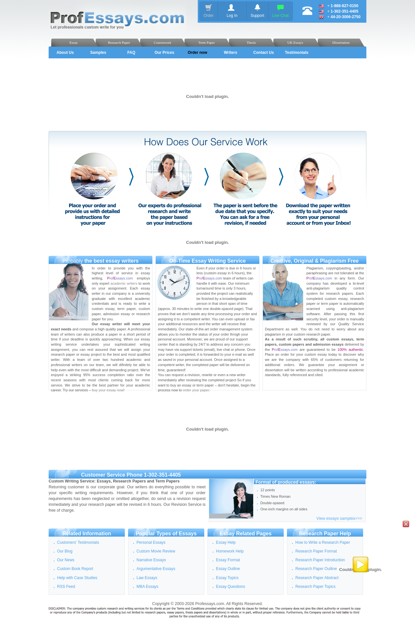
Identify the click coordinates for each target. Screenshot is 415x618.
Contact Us (263, 52)
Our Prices (164, 52)
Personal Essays (150, 542)
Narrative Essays (151, 560)
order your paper (196, 390)
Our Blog (64, 551)
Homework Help (229, 551)
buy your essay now (108, 390)
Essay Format (228, 560)
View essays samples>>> (339, 518)
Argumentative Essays (155, 568)
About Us (65, 52)
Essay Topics (227, 578)
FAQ (131, 52)
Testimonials (296, 52)
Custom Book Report (75, 568)
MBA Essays (147, 586)
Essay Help (226, 542)
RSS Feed (66, 586)
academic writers (124, 283)
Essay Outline (228, 568)
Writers (230, 52)
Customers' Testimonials (78, 542)
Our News (65, 560)
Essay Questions (230, 586)
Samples (98, 52)
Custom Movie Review (155, 551)
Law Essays (146, 578)
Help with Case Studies (77, 578)
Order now (197, 52)
